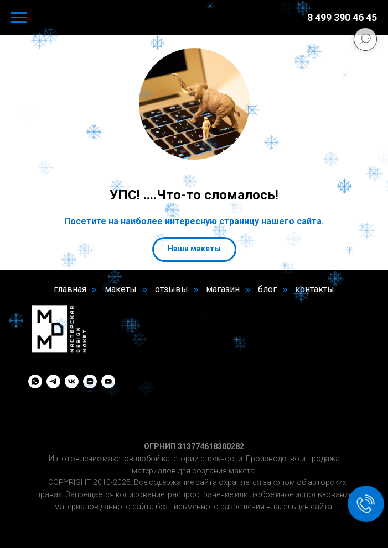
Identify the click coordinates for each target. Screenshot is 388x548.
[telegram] (53, 381)
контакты (314, 289)
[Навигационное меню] (19, 17)
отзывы (171, 289)
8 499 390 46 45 (342, 17)
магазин (223, 289)
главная (70, 289)
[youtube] (108, 381)
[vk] (72, 381)
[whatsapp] (35, 381)
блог (267, 289)
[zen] (90, 381)
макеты (121, 289)
